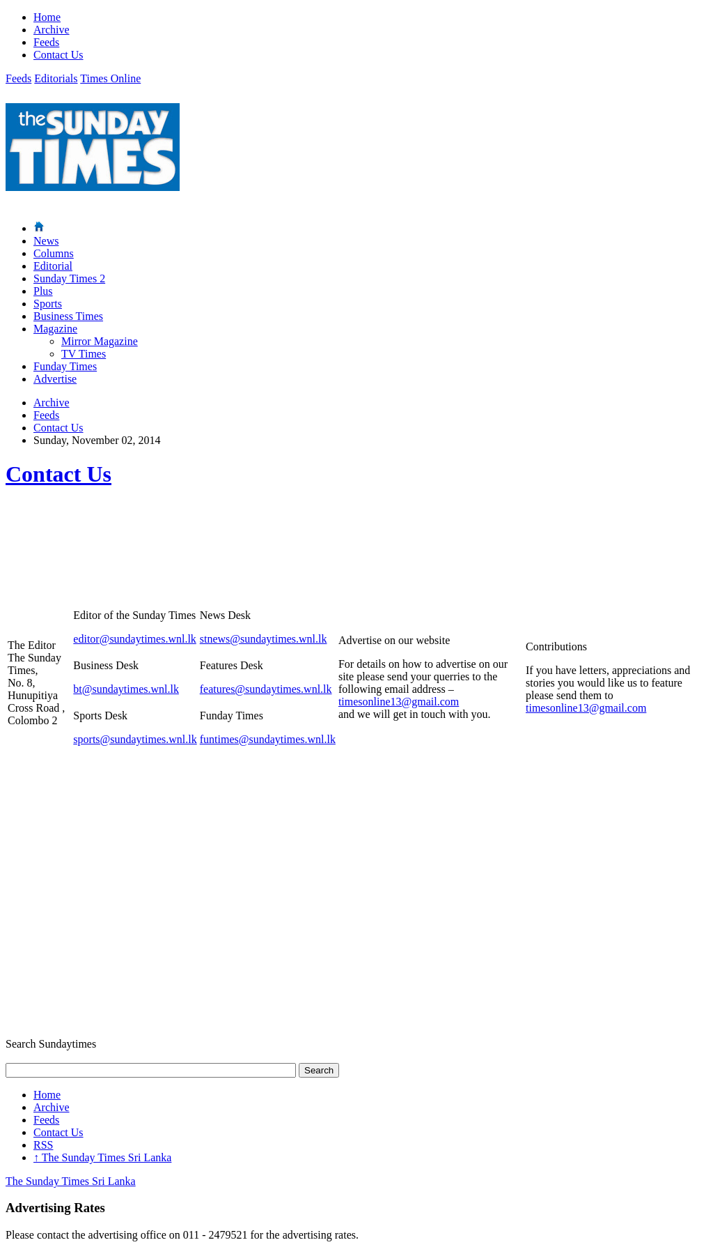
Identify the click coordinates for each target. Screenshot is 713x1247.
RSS (43, 1145)
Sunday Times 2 (69, 278)
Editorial (52, 266)
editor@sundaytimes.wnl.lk (134, 639)
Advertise (55, 379)
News (45, 241)
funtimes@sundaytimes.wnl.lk (268, 739)
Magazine (55, 329)
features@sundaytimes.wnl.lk (266, 689)
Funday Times (65, 366)
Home (47, 17)
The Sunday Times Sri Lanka (102, 1157)
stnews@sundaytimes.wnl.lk (263, 639)
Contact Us (58, 55)
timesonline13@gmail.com (398, 701)
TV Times (83, 354)
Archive (51, 30)
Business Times (68, 316)
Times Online (110, 78)
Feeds (46, 42)
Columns (53, 253)
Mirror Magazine (99, 341)
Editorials (55, 78)
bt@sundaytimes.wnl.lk (126, 689)
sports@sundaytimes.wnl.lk (134, 739)
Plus (43, 291)
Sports (47, 303)
